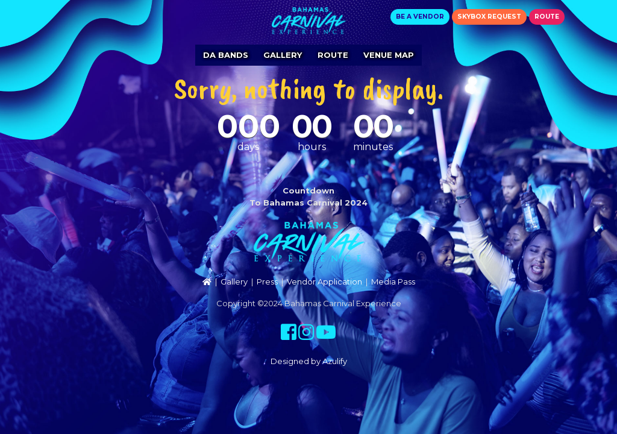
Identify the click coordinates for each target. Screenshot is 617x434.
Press (267, 281)
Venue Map (388, 55)
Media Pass (393, 281)
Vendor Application (324, 281)
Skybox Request (489, 16)
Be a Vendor (420, 16)
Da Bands (225, 55)
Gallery (282, 55)
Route (546, 16)
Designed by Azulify (309, 361)
